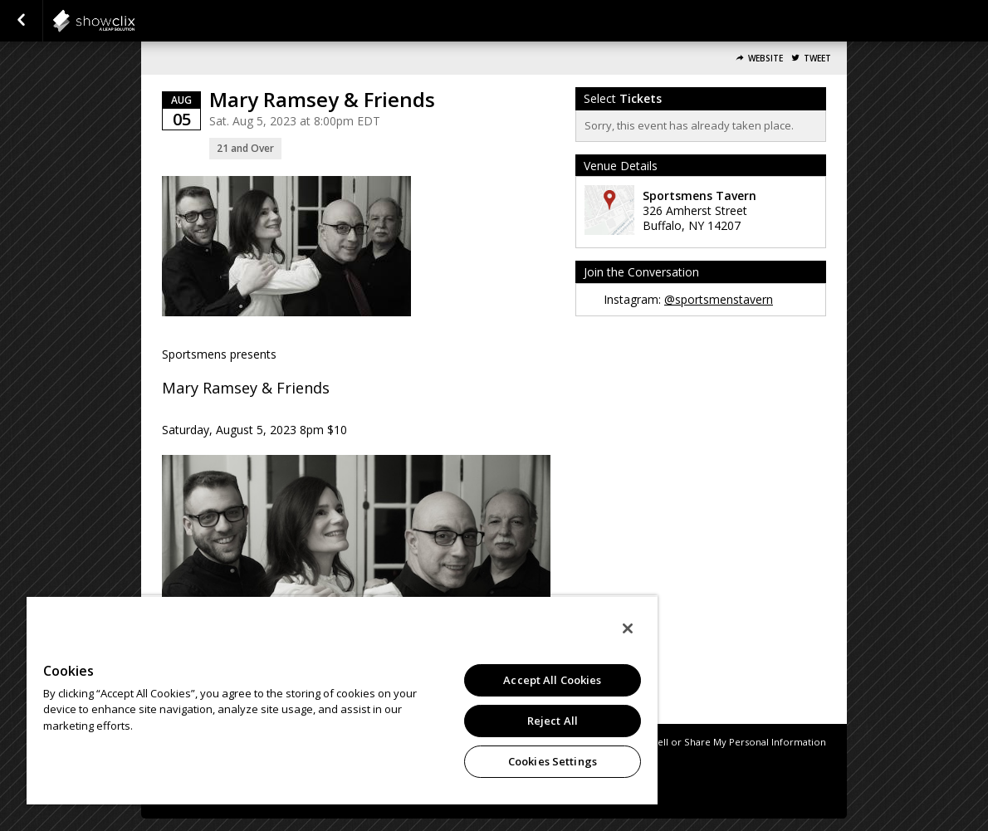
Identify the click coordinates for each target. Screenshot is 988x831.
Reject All (552, 720)
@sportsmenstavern (718, 299)
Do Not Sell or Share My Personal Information (721, 742)
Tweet (817, 58)
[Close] (627, 628)
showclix (134, 20)
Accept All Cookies (552, 679)
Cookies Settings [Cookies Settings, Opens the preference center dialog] (552, 761)
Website (765, 58)
